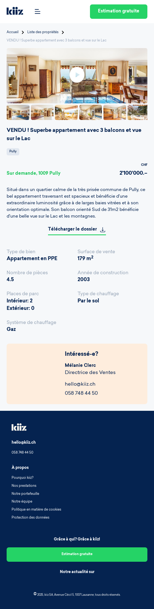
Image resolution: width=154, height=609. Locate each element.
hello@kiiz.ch (80, 384)
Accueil (12, 32)
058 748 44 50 (81, 393)
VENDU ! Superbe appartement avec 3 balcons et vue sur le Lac (57, 40)
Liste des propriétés (43, 32)
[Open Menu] (37, 11)
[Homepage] (15, 11)
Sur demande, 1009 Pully (33, 173)
